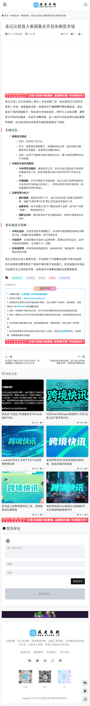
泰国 (28, 101)
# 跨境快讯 (17, 278)
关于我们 (65, 652)
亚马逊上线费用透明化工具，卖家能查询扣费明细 (22, 508)
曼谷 (36, 101)
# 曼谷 (42, 278)
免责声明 (38, 652)
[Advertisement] (47, 68)
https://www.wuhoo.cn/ (34, 298)
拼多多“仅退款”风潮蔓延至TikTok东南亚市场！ (22, 416)
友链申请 (25, 652)
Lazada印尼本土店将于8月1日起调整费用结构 (21, 462)
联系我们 (51, 652)
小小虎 (30, 34)
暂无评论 (13, 528)
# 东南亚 (30, 278)
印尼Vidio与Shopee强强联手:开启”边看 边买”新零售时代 (67, 416)
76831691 (21, 306)
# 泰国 (52, 278)
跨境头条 (14, 15)
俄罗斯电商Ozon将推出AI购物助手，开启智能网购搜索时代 (67, 508)
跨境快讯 (25, 15)
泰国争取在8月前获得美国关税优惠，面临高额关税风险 (65, 462)
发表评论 (78, 581)
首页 (6, 15)
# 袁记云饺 (65, 278)
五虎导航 (65, 331)
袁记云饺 (10, 101)
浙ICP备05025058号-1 (57, 698)
